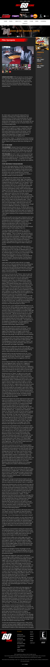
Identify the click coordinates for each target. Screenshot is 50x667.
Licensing (43, 21)
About (32, 634)
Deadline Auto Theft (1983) (21, 650)
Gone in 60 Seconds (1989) (21, 639)
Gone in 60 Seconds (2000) (21, 635)
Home (5, 21)
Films (10, 21)
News (36, 21)
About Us (18, 21)
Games (25, 21)
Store (31, 21)
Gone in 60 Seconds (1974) (21, 642)
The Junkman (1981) (20, 646)
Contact (25, 23)
